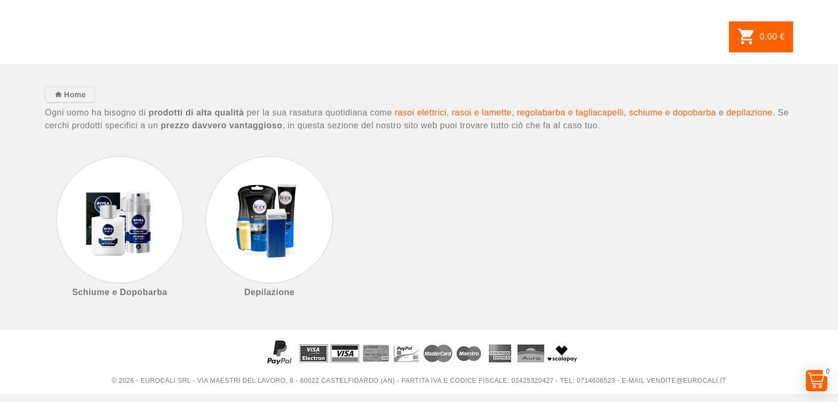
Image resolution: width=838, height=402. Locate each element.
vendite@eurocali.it (686, 380)
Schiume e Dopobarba (119, 292)
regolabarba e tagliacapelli (570, 112)
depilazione (749, 112)
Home (73, 94)
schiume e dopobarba (672, 112)
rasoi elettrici (420, 112)
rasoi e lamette (481, 112)
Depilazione (269, 292)
